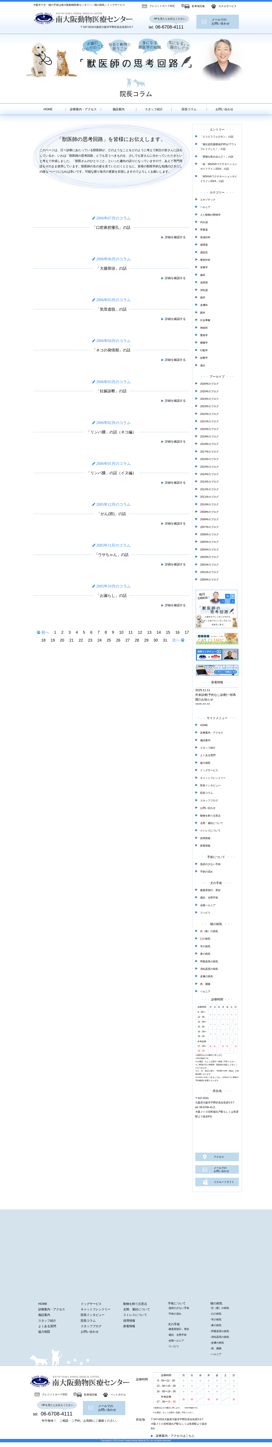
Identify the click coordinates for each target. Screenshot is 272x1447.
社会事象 (205, 320)
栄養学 (204, 267)
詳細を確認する (173, 237)
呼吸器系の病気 (209, 961)
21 (71, 640)
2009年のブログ (209, 511)
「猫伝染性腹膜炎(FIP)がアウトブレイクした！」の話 (218, 146)
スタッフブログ (209, 800)
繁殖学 (204, 335)
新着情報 (205, 845)
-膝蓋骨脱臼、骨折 (178, 1329)
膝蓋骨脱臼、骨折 (210, 890)
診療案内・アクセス (83, 109)
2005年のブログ (209, 541)
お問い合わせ (224, 109)
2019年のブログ (209, 436)
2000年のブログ (209, 579)
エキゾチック (207, 199)
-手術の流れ (174, 1313)
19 (53, 640)
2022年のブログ (209, 414)
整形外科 (205, 259)
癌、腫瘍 (205, 984)
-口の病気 (215, 1313)
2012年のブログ (209, 489)
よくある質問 (207, 755)
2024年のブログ (209, 398)
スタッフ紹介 (154, 109)
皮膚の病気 (206, 976)
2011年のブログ (209, 496)
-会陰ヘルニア (176, 1340)
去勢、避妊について (136, 1309)
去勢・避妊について (211, 823)
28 (137, 640)
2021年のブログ (209, 421)
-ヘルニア (215, 1354)
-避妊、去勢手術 (177, 1334)
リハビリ (205, 912)
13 (149, 632)
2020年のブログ (209, 429)
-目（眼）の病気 (219, 1308)
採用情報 (205, 838)
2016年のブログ (209, 459)
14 (159, 632)
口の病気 (205, 938)
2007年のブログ (209, 527)
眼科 (202, 312)
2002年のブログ (209, 564)
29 (146, 640)
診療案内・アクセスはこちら (175, 1435)
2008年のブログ (209, 519)
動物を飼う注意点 (210, 815)
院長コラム (189, 109)
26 (118, 640)
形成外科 (205, 237)
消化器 (204, 290)
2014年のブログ (209, 474)
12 (140, 632)
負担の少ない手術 (210, 864)
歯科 (202, 275)
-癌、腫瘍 (215, 1348)
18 (43, 640)
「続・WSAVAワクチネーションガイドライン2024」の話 (218, 166)
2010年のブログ (209, 504)
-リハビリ (173, 1346)
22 (81, 640)
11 (131, 632)
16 (177, 632)
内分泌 (204, 222)
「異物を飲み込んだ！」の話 (216, 156)
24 (99, 640)
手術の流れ (206, 871)
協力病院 (205, 762)
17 (187, 632)
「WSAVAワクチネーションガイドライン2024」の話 (218, 179)
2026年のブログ (209, 383)
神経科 (204, 327)
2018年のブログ (209, 444)
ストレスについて (210, 830)
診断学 (204, 357)
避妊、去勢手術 (209, 897)
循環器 (204, 244)
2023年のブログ (209, 406)
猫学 (202, 297)
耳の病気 (205, 946)
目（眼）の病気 (209, 931)
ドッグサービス (209, 770)
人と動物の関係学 (210, 214)
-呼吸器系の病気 (219, 1331)
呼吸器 (204, 229)
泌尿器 (204, 282)
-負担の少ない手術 (178, 1308)
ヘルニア (205, 207)
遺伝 (202, 365)
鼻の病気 (205, 953)
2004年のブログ (209, 549)
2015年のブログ (209, 466)
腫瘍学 (204, 342)
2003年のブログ (209, 557)
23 (90, 640)
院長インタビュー (210, 785)
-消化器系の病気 (219, 1336)
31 (165, 640)
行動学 (204, 350)
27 (127, 640)
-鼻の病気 (215, 1325)
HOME (48, 109)
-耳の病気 (215, 1319)
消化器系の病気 (209, 968)
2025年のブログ (209, 391)
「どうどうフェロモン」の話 (216, 136)
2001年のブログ (209, 572)
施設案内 (119, 109)
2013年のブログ (209, 481)
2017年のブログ (209, 451)
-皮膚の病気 (217, 1342)
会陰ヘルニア (207, 905)
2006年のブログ (209, 534)
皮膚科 (204, 305)
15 (168, 632)
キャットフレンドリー (213, 778)
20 (62, 640)
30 (155, 640)
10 (121, 632)
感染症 (204, 252)
